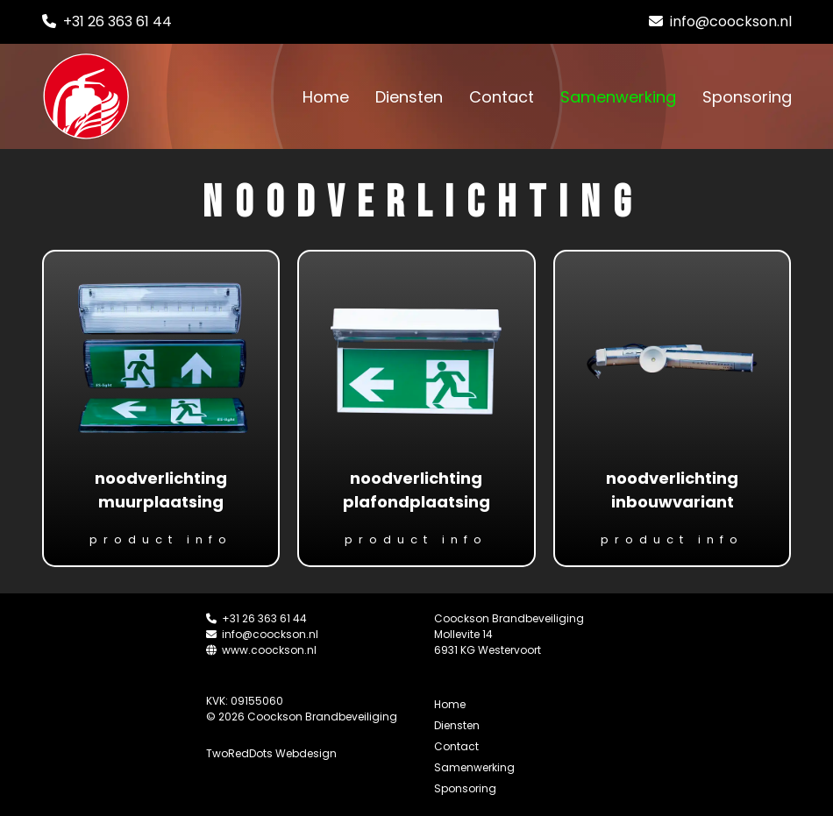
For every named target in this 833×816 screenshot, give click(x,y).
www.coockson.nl (261, 649)
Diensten (409, 97)
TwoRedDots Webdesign (271, 753)
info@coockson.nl (720, 21)
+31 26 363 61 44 (107, 21)
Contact (501, 97)
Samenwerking (618, 97)
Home (326, 97)
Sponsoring (747, 97)
